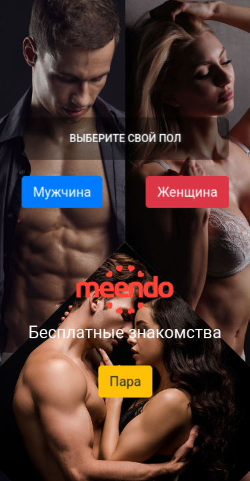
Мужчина (62, 191)
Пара (125, 382)
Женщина (187, 191)
